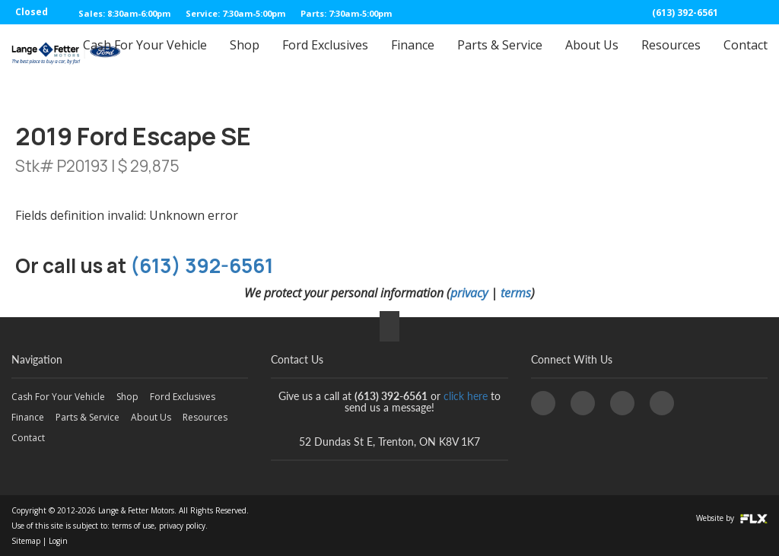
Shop (244, 58)
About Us (591, 58)
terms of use (133, 525)
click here (466, 395)
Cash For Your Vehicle (145, 58)
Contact (745, 58)
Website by (732, 518)
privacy (469, 292)
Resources (671, 58)
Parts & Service (499, 58)
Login (58, 540)
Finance (412, 58)
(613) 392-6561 (685, 12)
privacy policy (182, 525)
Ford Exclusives (325, 58)
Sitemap (25, 540)
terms (516, 292)
